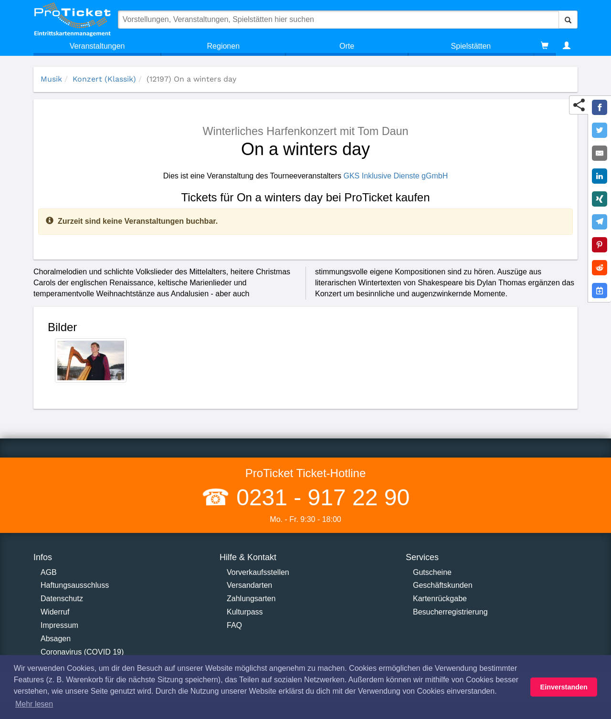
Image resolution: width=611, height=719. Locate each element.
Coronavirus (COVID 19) (82, 652)
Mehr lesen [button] (34, 704)
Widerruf (55, 612)
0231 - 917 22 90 (320, 497)
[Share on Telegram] (599, 221)
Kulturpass (245, 612)
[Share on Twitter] (599, 130)
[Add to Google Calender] (599, 290)
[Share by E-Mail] (599, 153)
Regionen (223, 46)
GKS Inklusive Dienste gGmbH (395, 176)
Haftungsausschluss (75, 585)
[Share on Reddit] (599, 267)
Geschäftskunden (443, 585)
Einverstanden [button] (564, 687)
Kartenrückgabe (440, 598)
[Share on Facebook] (599, 107)
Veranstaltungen (97, 46)
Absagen (56, 639)
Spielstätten (471, 46)
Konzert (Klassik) (104, 78)
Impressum (59, 625)
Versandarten (249, 585)
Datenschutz (62, 598)
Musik (51, 78)
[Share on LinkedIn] (599, 176)
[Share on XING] (599, 199)
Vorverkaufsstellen (258, 572)
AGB (49, 572)
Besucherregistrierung (450, 612)
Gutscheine (432, 572)
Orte (346, 46)
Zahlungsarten (251, 598)
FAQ (234, 625)
